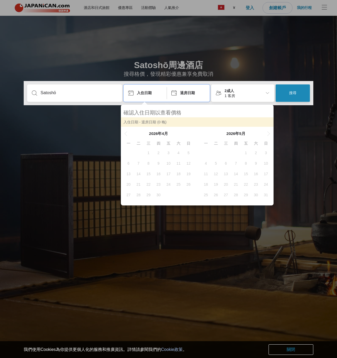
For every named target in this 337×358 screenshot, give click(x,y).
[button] (128, 133)
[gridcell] (151, 153)
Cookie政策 (172, 349)
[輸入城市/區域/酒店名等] (79, 92)
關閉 (291, 349)
